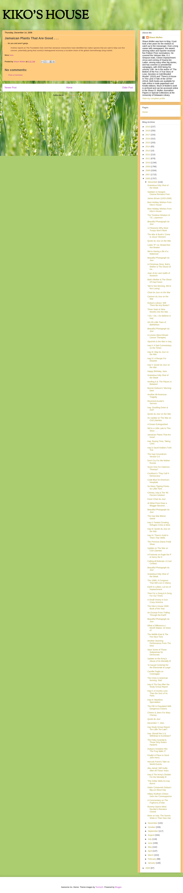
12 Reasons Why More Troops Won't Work (157, 229)
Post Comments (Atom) (74, 95)
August (151, 835)
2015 (148, 142)
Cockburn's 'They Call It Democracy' (158, 474)
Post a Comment (15, 75)
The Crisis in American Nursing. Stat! (157, 679)
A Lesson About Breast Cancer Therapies (157, 336)
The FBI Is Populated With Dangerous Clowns (159, 707)
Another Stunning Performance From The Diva (159, 643)
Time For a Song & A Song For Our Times (159, 594)
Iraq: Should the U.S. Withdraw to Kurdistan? (159, 734)
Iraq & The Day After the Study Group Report (158, 685)
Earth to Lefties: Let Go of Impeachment (159, 588)
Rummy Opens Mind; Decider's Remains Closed (157, 809)
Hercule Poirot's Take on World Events (158, 763)
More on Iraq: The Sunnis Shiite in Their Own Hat (159, 816)
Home (69, 87)
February (152, 859)
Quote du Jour (153, 719)
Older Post (127, 87)
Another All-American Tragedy (157, 395)
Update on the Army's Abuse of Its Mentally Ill (159, 659)
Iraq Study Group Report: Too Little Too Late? (158, 728)
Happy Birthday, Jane (157, 371)
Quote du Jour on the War (159, 241)
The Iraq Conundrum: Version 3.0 (157, 455)
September (153, 831)
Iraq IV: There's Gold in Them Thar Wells (157, 536)
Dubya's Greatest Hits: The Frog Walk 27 (157, 750)
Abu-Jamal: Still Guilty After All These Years (158, 769)
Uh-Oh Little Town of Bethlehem (156, 323)
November (153, 823)
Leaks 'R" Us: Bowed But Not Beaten (158, 246)
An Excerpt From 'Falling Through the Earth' (158, 613)
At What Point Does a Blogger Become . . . (157, 504)
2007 (148, 174)
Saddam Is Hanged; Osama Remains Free (158, 193)
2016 (148, 138)
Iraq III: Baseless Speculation (155, 701)
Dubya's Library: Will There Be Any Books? (158, 304)
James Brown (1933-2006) (159, 198)
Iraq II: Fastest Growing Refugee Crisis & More (158, 523)
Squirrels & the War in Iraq (159, 341)
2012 (148, 154)
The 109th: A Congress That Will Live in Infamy (159, 581)
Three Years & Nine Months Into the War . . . (159, 310)
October (152, 827)
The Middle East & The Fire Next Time (157, 635)
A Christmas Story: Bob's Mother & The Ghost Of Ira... (159, 266)
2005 (148, 868)
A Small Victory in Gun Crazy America (157, 601)
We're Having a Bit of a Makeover (157, 252)
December (153, 182)
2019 (148, 126)
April (150, 851)
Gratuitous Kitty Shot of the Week (158, 186)
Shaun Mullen (156, 37)
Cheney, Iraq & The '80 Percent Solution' (157, 493)
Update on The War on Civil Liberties (157, 549)
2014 (148, 146)
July (150, 839)
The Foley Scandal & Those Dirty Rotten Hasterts (157, 742)
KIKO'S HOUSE (45, 16)
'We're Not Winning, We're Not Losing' (159, 287)
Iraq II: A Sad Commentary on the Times (159, 346)
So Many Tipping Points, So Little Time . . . (158, 487)
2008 (148, 170)
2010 (148, 162)
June (150, 843)
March (151, 855)
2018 (148, 130)
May (150, 847)
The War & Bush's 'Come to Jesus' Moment (158, 235)
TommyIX (99, 887)
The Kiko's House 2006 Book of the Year (158, 607)
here (11, 55)
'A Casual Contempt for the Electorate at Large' (159, 666)
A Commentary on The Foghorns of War (157, 801)
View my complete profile (153, 98)
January (152, 863)
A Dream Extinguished (157, 424)
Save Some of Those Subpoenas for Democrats (156, 652)
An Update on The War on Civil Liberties (159, 419)
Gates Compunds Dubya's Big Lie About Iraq (159, 788)
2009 (148, 166)
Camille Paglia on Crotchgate (155, 672)
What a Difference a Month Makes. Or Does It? (159, 628)
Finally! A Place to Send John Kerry (158, 756)
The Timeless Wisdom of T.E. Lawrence (158, 216)
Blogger (118, 887)
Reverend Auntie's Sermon (155, 402)
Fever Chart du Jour (156, 499)
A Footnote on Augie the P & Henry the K (159, 555)
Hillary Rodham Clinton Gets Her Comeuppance (159, 795)
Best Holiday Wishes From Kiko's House (159, 203)
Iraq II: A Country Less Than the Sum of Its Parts (157, 693)
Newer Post (11, 87)
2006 (148, 178)
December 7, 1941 (155, 723)
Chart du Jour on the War (158, 292)
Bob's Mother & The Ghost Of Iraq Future (159, 280)
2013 (148, 150)
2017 (148, 134)
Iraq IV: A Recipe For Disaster (156, 359)
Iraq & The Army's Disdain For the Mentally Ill (159, 775)
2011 (148, 158)
